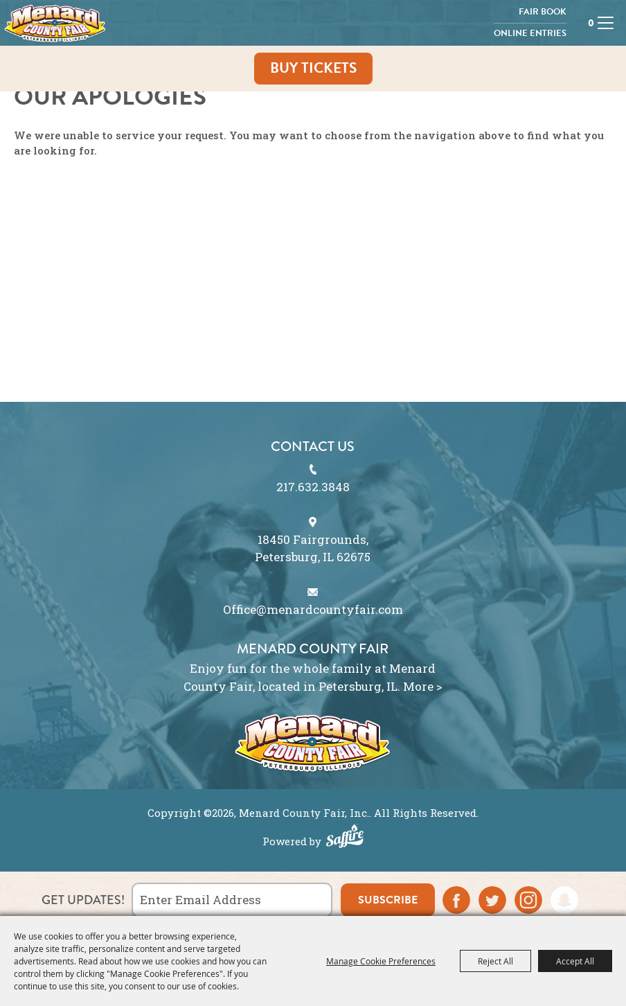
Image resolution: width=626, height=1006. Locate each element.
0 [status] (587, 23)
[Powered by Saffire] (345, 837)
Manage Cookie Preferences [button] (381, 961)
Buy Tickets (313, 68)
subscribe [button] (388, 900)
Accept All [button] (575, 961)
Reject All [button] (495, 961)
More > (422, 686)
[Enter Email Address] (232, 900)
